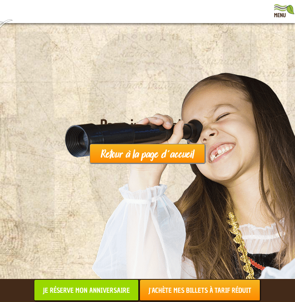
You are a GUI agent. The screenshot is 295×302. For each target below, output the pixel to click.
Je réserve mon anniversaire (86, 290)
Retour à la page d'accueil (147, 153)
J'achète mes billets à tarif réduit (199, 290)
